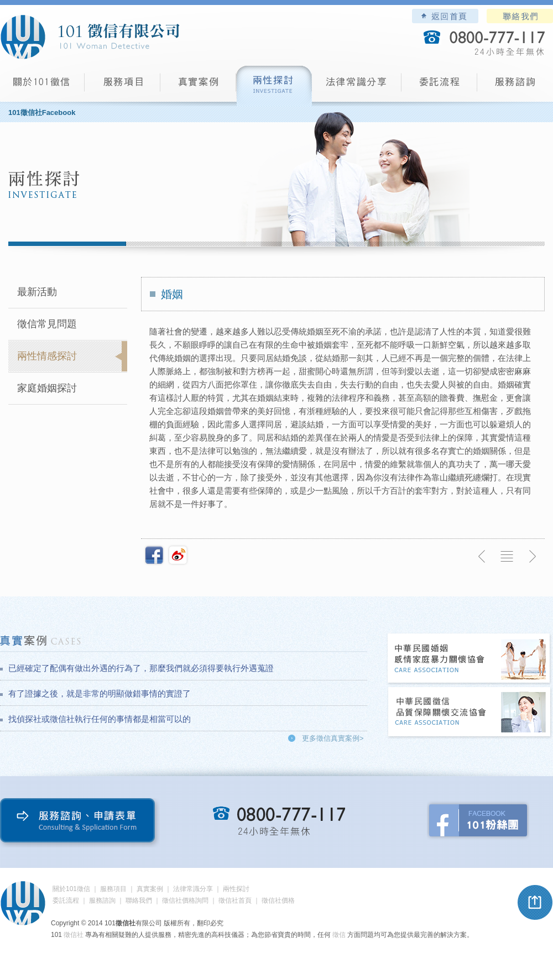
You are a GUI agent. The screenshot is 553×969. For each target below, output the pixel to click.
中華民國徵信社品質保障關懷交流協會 (469, 713)
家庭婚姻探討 (47, 388)
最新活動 (37, 291)
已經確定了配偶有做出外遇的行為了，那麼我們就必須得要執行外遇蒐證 (141, 668)
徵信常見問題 (47, 323)
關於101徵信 (71, 889)
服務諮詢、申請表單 (80, 822)
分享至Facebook (154, 554)
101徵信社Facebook (41, 112)
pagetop (535, 902)
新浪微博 (178, 554)
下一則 (532, 556)
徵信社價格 (278, 900)
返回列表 (507, 556)
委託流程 (439, 86)
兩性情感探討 (47, 356)
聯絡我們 (520, 16)
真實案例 (198, 86)
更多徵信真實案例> (333, 738)
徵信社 (74, 935)
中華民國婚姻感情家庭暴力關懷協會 (469, 659)
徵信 (339, 935)
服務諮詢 (515, 86)
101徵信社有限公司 (89, 37)
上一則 (482, 556)
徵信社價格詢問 (185, 900)
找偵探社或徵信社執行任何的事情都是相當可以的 (99, 719)
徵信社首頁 (235, 900)
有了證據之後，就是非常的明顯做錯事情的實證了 (99, 693)
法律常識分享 (356, 86)
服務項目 (122, 86)
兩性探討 (274, 86)
